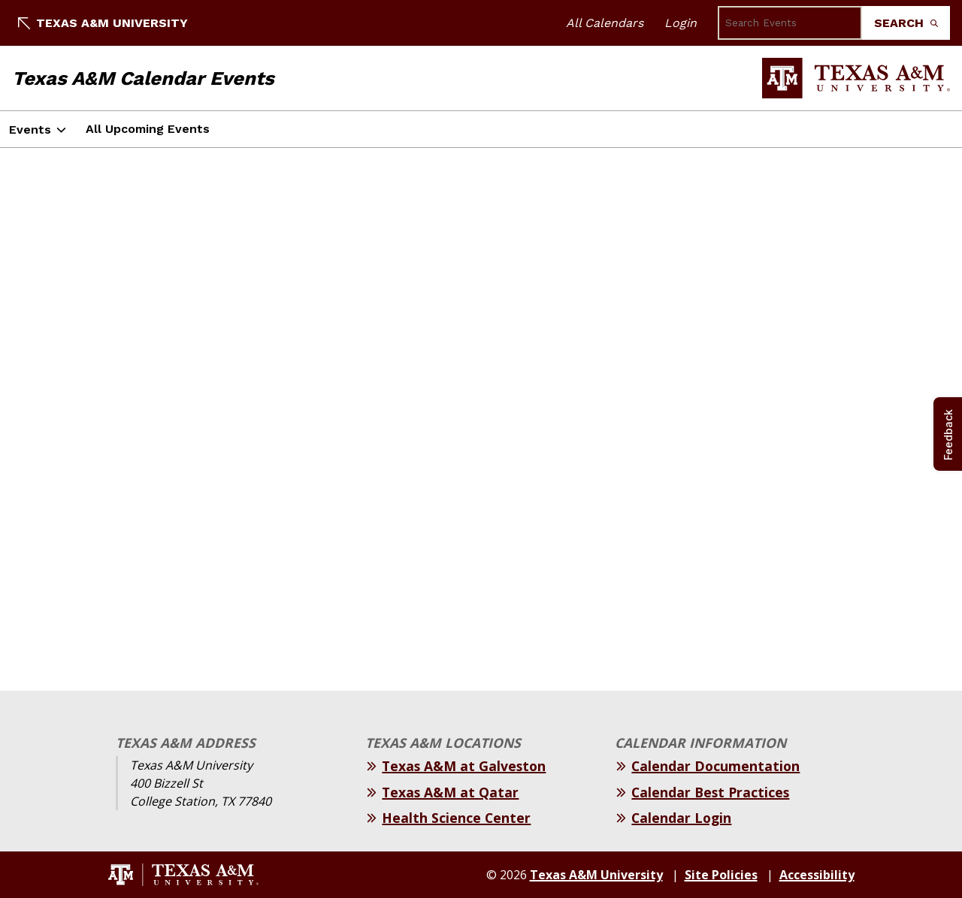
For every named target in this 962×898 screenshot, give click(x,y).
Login (680, 23)
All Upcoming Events (148, 129)
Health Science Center (456, 818)
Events (30, 129)
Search (906, 23)
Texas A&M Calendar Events (143, 78)
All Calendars (604, 23)
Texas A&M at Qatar (450, 792)
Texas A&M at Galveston (464, 766)
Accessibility (817, 874)
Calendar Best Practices (710, 792)
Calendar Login (681, 818)
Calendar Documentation (715, 766)
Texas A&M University (103, 23)
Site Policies (721, 874)
